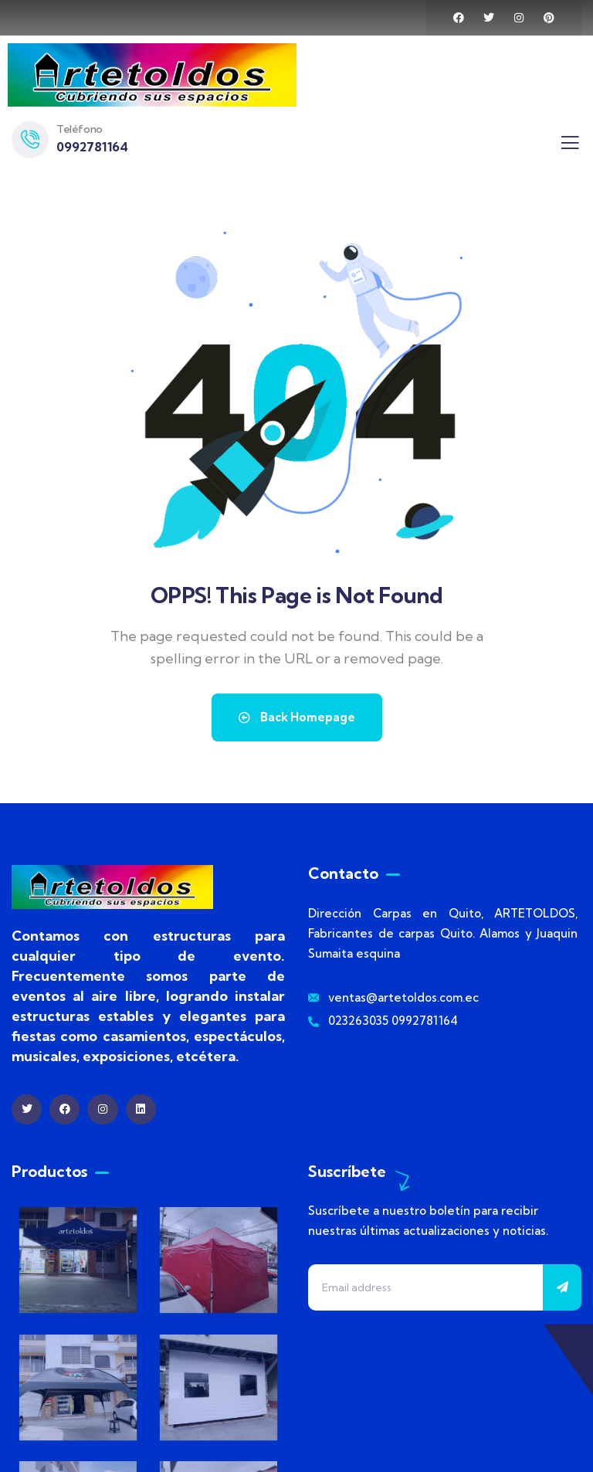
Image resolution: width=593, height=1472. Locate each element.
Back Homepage (297, 717)
